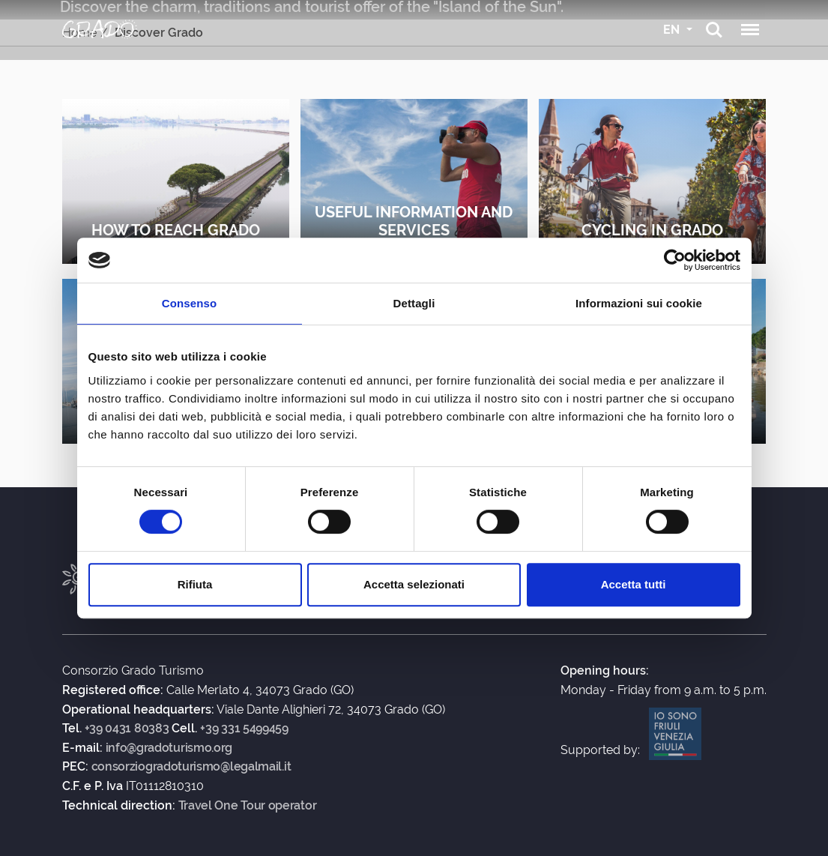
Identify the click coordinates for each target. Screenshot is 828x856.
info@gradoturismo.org (169, 748)
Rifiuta (195, 584)
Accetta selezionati (414, 584)
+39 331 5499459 (244, 729)
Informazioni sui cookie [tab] (638, 303)
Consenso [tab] (189, 303)
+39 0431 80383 (127, 729)
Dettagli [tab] (414, 303)
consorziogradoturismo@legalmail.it (191, 767)
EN (673, 29)
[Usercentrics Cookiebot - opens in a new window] (674, 260)
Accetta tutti (633, 584)
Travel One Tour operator (247, 806)
